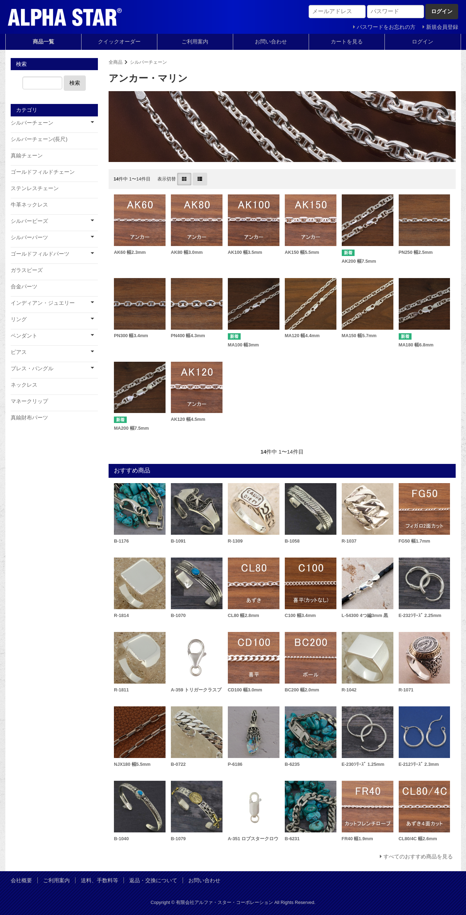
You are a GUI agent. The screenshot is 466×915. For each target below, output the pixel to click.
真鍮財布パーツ (29, 417)
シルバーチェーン (148, 62)
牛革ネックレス (29, 205)
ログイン (422, 41)
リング (19, 319)
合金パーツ (24, 286)
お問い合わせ (271, 41)
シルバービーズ (29, 221)
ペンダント (24, 336)
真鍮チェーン (27, 155)
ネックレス (24, 385)
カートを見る (347, 41)
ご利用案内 (195, 41)
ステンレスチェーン (35, 188)
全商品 (115, 62)
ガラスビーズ (27, 270)
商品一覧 (43, 41)
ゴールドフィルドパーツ (40, 254)
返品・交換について (153, 880)
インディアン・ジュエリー (43, 303)
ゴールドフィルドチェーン (43, 172)
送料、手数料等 (99, 880)
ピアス (19, 352)
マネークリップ (29, 401)
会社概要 (21, 880)
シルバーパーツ (29, 237)
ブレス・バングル (32, 368)
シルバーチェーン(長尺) (39, 139)
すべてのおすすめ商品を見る (418, 856)
